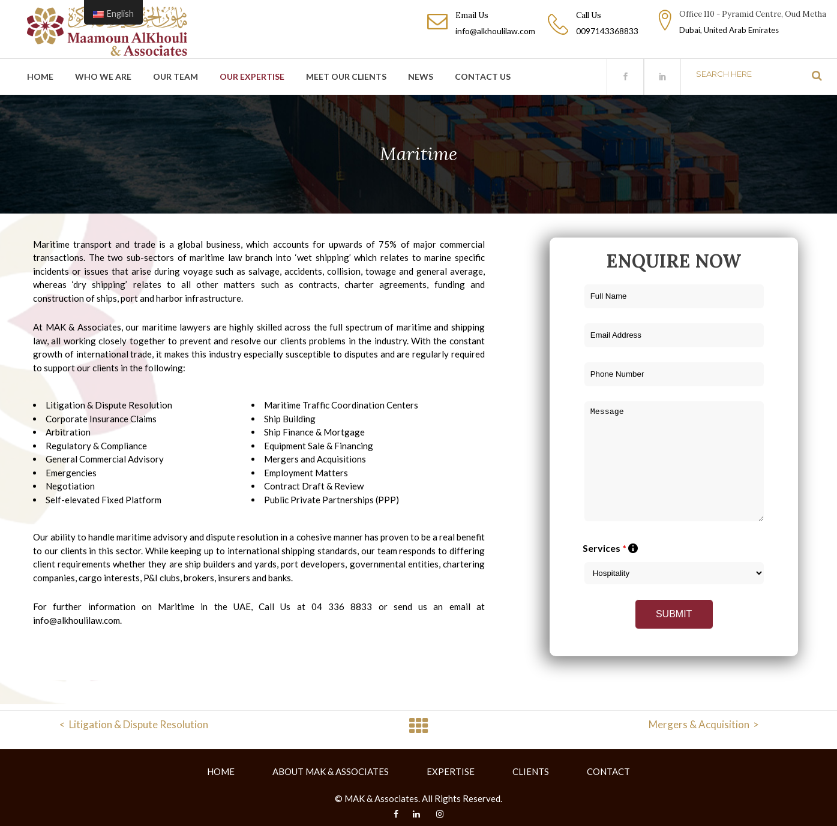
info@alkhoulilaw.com (495, 31)
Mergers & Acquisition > (704, 724)
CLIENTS (530, 771)
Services (610, 548)
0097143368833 (607, 31)
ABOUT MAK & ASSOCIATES (330, 771)
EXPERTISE (451, 771)
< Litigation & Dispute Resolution (133, 724)
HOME (221, 771)
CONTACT (608, 771)
